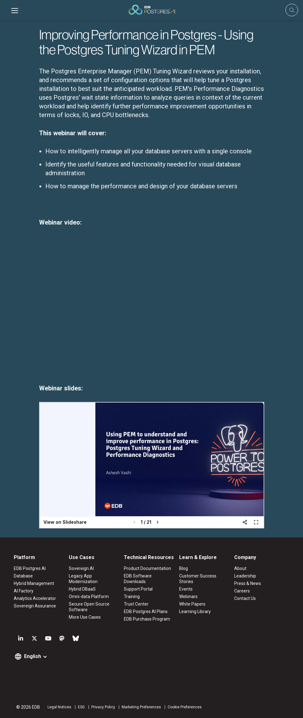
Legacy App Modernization (83, 578)
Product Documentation (147, 568)
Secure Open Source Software (89, 607)
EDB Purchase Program (147, 618)
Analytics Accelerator (35, 598)
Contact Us (245, 598)
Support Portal (138, 589)
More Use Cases (85, 617)
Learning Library (195, 611)
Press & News (247, 583)
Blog (183, 568)
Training (132, 596)
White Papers (192, 604)
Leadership (245, 575)
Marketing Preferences (141, 707)
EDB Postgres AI (30, 568)
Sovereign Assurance (35, 605)
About (240, 568)
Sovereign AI (81, 568)
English (32, 656)
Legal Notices (59, 707)
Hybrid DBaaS (82, 589)
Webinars (188, 596)
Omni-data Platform (89, 596)
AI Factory (23, 590)
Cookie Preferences (185, 707)
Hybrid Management (34, 583)
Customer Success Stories (197, 578)
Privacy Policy (103, 707)
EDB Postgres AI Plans (146, 611)
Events (186, 589)
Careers (242, 590)
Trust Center (136, 604)
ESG (81, 707)
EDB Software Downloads (138, 578)
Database (23, 575)
